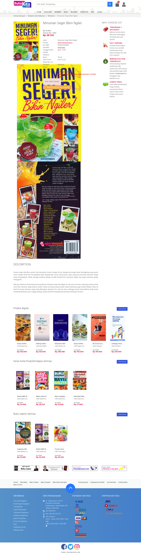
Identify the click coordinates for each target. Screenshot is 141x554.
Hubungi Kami (18, 530)
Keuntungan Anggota (21, 503)
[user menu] (124, 4)
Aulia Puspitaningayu (65, 42)
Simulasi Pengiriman (20, 515)
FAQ (15, 524)
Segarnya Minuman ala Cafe (27, 449)
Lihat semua (122, 309)
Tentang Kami (83, 482)
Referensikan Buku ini (51, 103)
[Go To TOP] (70, 488)
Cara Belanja (17, 506)
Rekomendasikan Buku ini (53, 98)
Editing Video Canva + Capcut (47, 343)
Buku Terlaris (34, 482)
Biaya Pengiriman (19, 518)
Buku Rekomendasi (60, 482)
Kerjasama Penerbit (97, 482)
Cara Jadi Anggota (20, 501)
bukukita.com (75, 552)
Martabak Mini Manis (81, 396)
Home (15, 482)
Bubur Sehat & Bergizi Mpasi (46, 396)
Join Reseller (111, 482)
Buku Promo (17, 484)
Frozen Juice (59, 449)
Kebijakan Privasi (19, 527)
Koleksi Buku (123, 482)
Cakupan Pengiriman (21, 512)
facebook (64, 547)
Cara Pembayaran (19, 509)
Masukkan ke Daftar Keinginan (55, 93)
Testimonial (119, 73)
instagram (77, 547)
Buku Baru (23, 482)
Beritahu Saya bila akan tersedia (57, 87)
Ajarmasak (61, 47)
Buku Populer (45, 482)
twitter (70, 547)
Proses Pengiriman (20, 521)
